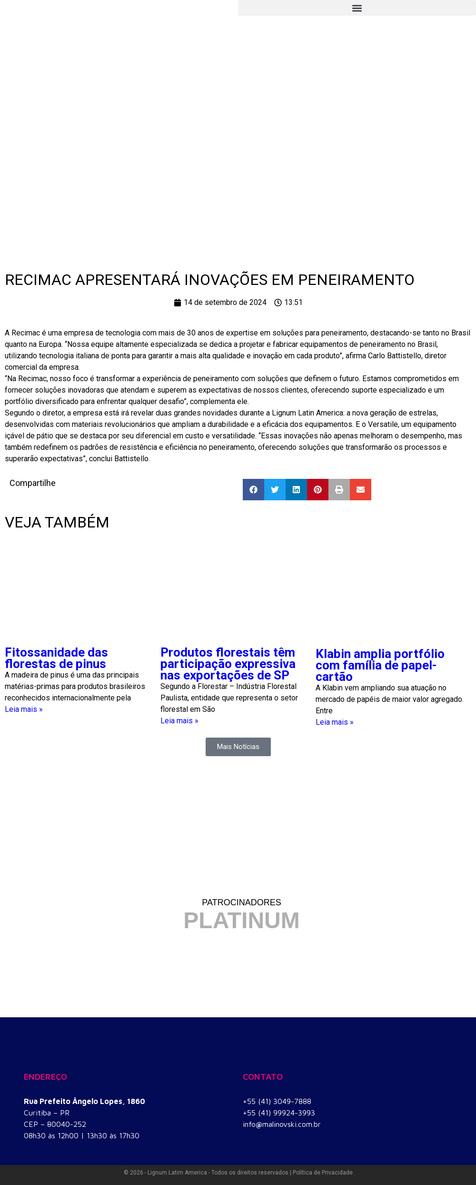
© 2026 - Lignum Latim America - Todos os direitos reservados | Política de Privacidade (238, 1172)
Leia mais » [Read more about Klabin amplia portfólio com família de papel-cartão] (335, 722)
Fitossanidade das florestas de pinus (56, 658)
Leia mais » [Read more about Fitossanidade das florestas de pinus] (24, 709)
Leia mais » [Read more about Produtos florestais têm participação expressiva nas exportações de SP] (179, 720)
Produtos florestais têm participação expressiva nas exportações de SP (228, 663)
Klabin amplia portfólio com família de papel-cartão (380, 665)
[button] (357, 8)
